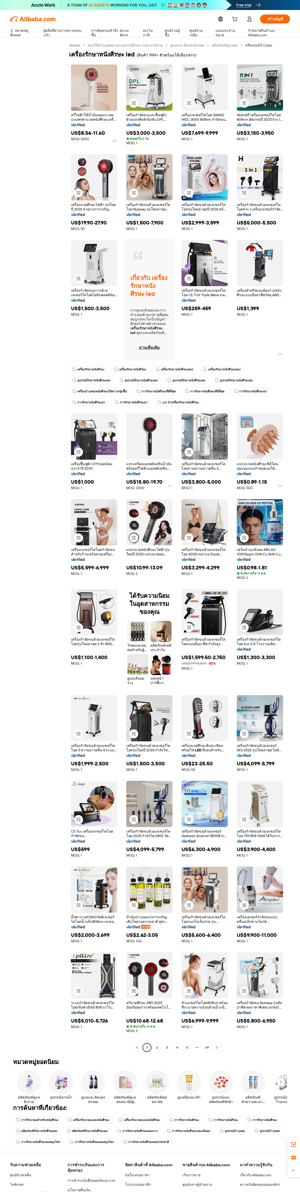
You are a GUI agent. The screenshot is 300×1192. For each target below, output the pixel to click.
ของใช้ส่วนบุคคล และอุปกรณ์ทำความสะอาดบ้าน (125, 45)
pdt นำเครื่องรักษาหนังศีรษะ (177, 402)
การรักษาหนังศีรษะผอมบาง (137, 1131)
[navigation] (38, 547)
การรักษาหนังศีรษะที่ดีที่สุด (156, 391)
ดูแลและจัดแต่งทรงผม (188, 45)
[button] (133, 103)
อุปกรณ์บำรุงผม (232, 1131)
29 (207, 1047)
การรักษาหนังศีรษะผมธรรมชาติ (146, 1142)
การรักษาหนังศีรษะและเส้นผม (188, 1131)
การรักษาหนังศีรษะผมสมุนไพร (38, 1142)
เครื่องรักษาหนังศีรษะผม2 (175, 369)
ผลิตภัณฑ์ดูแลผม (225, 45)
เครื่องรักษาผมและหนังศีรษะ (88, 1120)
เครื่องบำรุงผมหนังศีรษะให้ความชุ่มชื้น (99, 391)
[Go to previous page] (137, 1047)
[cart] (236, 19)
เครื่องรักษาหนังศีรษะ (88, 369)
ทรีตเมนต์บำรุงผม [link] (259, 45)
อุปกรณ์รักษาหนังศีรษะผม (91, 380)
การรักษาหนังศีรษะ (184, 1120)
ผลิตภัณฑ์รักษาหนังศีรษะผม (36, 1131)
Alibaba (75, 45)
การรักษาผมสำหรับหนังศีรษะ (37, 1120)
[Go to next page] (217, 1047)
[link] (293, 1144)
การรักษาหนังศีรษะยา (250, 391)
